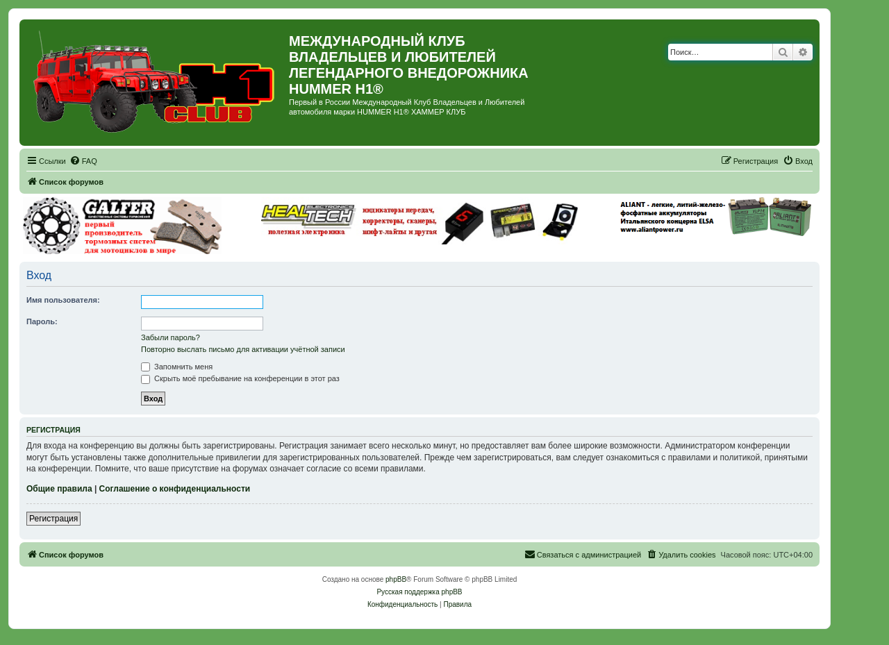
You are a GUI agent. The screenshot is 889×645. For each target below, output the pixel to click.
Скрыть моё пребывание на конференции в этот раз (240, 378)
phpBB (395, 579)
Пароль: (42, 321)
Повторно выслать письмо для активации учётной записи (243, 349)
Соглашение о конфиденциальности (175, 489)
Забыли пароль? (170, 337)
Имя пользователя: (63, 300)
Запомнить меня (177, 366)
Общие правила (59, 489)
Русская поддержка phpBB (419, 592)
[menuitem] (83, 161)
